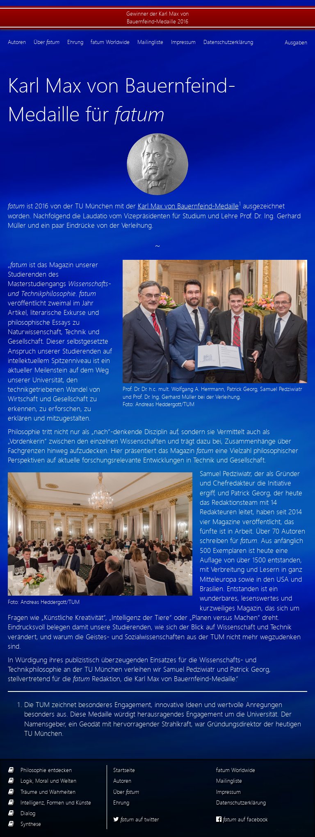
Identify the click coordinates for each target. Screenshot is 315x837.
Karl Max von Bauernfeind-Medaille (188, 205)
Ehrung (75, 42)
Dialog (28, 813)
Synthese (31, 824)
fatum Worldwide (110, 42)
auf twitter (136, 819)
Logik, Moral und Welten (48, 780)
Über (46, 42)
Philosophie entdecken (46, 770)
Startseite (124, 770)
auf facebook (242, 819)
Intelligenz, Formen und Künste (56, 802)
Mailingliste (150, 42)
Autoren (17, 42)
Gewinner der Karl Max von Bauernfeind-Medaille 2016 (157, 17)
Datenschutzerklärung (228, 42)
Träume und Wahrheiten (48, 791)
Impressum (183, 42)
